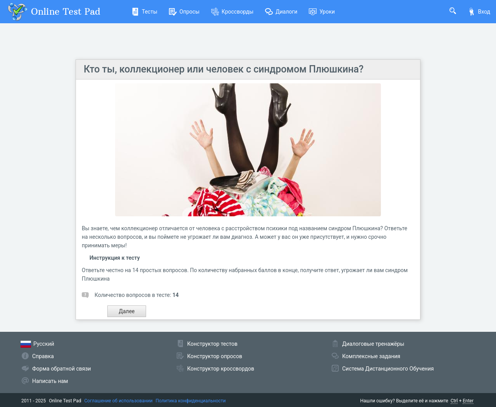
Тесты (144, 12)
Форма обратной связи (61, 369)
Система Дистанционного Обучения (388, 369)
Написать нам (50, 381)
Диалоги (281, 12)
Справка (43, 356)
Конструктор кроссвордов (220, 369)
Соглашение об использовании (118, 401)
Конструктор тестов (212, 344)
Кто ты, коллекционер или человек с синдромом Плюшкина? (223, 69)
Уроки (322, 12)
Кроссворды (232, 12)
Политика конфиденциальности (191, 401)
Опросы (184, 12)
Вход (479, 12)
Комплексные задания (371, 356)
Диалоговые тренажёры (373, 344)
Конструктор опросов (214, 356)
